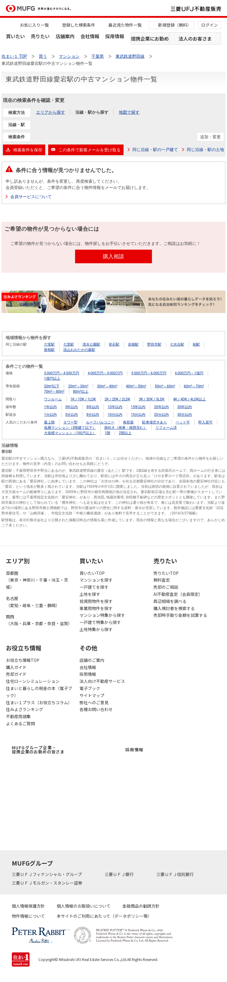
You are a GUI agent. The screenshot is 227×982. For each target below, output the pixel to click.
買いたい (15, 36)
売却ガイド (16, 674)
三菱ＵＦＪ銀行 (119, 874)
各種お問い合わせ (96, 709)
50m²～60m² (165, 386)
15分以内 (138, 415)
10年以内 (115, 407)
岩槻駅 (133, 344)
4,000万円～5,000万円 (105, 373)
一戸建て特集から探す (100, 622)
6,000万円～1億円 (189, 373)
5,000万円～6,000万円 (148, 373)
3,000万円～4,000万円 (61, 373)
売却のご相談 (165, 587)
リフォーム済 (166, 428)
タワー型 (70, 422)
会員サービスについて (31, 196)
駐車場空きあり (154, 422)
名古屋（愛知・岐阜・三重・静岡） (33, 601)
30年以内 (184, 407)
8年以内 (92, 407)
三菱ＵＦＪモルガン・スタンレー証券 (47, 883)
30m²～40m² (107, 386)
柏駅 (196, 344)
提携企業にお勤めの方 (149, 38)
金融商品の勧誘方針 (141, 906)
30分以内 (184, 415)
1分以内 (50, 415)
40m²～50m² (136, 386)
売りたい (40, 36)
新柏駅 (49, 350)
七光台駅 (177, 344)
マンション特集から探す (102, 615)
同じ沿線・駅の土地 (205, 149)
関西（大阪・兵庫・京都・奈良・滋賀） (39, 620)
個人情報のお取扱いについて (84, 906)
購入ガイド (16, 667)
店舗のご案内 (92, 660)
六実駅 (49, 344)
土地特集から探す (96, 629)
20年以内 (161, 407)
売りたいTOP (166, 573)
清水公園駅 (91, 344)
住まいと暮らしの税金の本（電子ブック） (39, 691)
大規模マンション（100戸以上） (70, 433)
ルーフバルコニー (100, 422)
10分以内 (115, 415)
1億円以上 (52, 378)
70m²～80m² (54, 391)
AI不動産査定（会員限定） (178, 594)
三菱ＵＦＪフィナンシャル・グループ (47, 874)
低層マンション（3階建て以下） (70, 428)
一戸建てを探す (94, 587)
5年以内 (71, 407)
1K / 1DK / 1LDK (83, 399)
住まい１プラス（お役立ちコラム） (39, 702)
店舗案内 (65, 36)
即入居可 (205, 422)
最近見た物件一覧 (125, 25)
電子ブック (90, 688)
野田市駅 (154, 344)
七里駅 (68, 344)
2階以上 (125, 433)
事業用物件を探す (96, 608)
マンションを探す (96, 580)
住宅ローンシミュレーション (32, 681)
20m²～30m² (78, 386)
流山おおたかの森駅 (79, 350)
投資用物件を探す (96, 601)
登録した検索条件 (78, 25)
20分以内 (161, 415)
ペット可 (183, 422)
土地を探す (90, 594)
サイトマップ (92, 695)
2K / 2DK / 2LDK (117, 399)
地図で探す (129, 112)
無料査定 (161, 580)
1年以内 (50, 407)
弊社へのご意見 (94, 702)
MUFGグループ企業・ (38, 749)
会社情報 (89, 36)
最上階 (49, 422)
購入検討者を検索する (174, 608)
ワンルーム (53, 399)
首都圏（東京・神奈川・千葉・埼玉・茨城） (37, 580)
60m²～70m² (194, 386)
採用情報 (114, 36)
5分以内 (71, 415)
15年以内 (138, 407)
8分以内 (92, 415)
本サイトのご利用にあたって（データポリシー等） (104, 916)
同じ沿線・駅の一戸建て (155, 149)
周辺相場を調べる (170, 601)
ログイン (209, 25)
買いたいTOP (92, 573)
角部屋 (128, 422)
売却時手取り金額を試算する (180, 615)
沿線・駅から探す (91, 112)
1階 (107, 433)
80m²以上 (80, 391)
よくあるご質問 (20, 723)
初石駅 (114, 344)
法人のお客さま (195, 38)
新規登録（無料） (174, 25)
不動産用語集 (18, 716)
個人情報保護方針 (28, 906)
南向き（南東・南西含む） (125, 428)
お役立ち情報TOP (22, 660)
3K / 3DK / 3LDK (152, 399)
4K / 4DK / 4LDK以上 (189, 399)
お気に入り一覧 (34, 25)
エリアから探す (50, 112)
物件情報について (28, 916)
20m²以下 (51, 386)
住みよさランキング (24, 709)
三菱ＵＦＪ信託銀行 (175, 874)
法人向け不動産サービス (102, 681)
